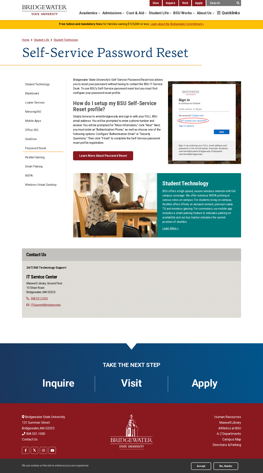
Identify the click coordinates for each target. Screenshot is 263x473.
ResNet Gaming (34, 157)
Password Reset (35, 148)
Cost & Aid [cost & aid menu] (135, 13)
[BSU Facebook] (25, 450)
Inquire (170, 3)
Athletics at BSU (229, 428)
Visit (185, 3)
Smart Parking (33, 166)
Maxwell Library (230, 422)
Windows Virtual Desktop (40, 184)
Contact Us (30, 439)
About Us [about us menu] (205, 13)
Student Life (42, 40)
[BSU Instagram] (43, 450)
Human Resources (227, 417)
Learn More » (170, 228)
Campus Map (231, 439)
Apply (199, 3)
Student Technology (66, 40)
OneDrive (31, 139)
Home (25, 40)
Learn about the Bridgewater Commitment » (177, 24)
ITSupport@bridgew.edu (46, 305)
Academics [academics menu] (88, 13)
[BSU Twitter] (34, 450)
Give (156, 3)
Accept (201, 466)
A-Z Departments (229, 434)
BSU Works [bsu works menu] (183, 13)
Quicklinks (231, 13)
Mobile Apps (33, 121)
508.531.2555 (39, 298)
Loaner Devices (35, 102)
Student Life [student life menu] (159, 13)
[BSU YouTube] (52, 450)
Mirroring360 (33, 111)
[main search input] (223, 3)
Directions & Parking (227, 445)
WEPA (29, 175)
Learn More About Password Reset (103, 155)
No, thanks (225, 466)
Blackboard (32, 93)
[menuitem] (26, 40)
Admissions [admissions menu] (112, 13)
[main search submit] (238, 3)
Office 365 (31, 130)
